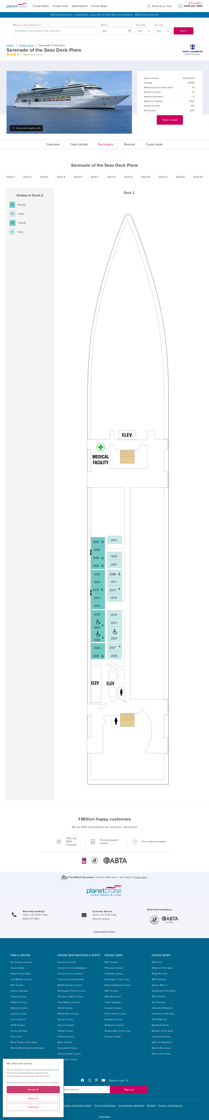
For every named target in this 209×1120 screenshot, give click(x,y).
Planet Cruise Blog (21, 973)
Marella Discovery (161, 1048)
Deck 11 (163, 177)
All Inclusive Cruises (21, 962)
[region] (33, 1088)
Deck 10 (145, 177)
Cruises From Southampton (72, 968)
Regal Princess (160, 973)
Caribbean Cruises (67, 1059)
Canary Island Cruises (69, 1053)
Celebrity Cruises (114, 973)
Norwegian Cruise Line (117, 979)
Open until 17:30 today (104, 914)
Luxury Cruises (19, 1013)
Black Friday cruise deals (24, 1042)
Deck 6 (78, 177)
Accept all (33, 1089)
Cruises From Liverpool (70, 973)
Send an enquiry (101, 918)
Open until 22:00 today (35, 914)
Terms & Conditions (105, 1105)
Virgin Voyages (113, 1002)
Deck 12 (180, 177)
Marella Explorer (160, 1025)
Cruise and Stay (19, 1030)
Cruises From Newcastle (71, 979)
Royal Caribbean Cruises (118, 985)
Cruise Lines (60, 6)
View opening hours (104, 931)
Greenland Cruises (68, 1048)
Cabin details (79, 144)
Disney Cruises (113, 1036)
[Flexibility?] (144, 30)
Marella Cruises (113, 996)
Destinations (80, 6)
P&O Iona (157, 962)
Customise (104, 1116)
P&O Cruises (111, 962)
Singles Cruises (19, 1002)
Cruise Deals (41, 6)
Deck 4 (44, 177)
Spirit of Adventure (162, 1042)
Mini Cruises (17, 985)
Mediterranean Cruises (70, 985)
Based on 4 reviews (33, 54)
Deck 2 (11, 177)
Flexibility (141, 25)
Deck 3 (28, 177)
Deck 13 (197, 177)
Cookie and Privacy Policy (77, 1105)
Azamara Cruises (114, 1019)
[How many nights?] (163, 30)
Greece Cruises (66, 1025)
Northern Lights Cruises (70, 996)
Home (10, 45)
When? (104, 25)
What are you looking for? (27, 25)
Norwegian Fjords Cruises (72, 990)
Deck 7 (95, 177)
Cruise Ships (99, 6)
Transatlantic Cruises (69, 1002)
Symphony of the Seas (164, 990)
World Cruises (65, 1008)
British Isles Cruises (68, 1013)
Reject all (33, 1098)
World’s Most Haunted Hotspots (28, 1048)
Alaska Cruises (65, 1019)
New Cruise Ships (161, 1053)
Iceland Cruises (66, 1036)
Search (183, 31)
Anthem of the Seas (162, 968)
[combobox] (55, 30)
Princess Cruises (114, 968)
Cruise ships (26, 45)
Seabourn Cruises (114, 1025)
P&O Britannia (159, 1019)
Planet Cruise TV (118, 1080)
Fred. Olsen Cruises (115, 1013)
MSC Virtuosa (159, 979)
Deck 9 (128, 177)
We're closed (195, 3)
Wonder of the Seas (162, 1030)
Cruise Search (18, 1019)
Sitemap (151, 1105)
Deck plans (105, 144)
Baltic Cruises (65, 1042)
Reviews (129, 144)
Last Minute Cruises (21, 979)
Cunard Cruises (113, 1008)
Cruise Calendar (19, 990)
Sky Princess (158, 1002)
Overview (53, 144)
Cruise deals (154, 144)
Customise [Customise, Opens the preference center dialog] (33, 1107)
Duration (159, 25)
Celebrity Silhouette (162, 1008)
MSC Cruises (111, 990)
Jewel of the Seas (161, 1036)
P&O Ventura (159, 996)
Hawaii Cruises (65, 1030)
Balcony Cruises (19, 1008)
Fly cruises (16, 1036)
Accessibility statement (131, 1105)
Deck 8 (111, 177)
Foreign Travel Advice (170, 1105)
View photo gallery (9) (26, 128)
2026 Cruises (18, 1025)
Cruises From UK (67, 962)
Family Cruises (18, 996)
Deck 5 (61, 177)
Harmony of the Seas (163, 1013)
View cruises (170, 120)
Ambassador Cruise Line (118, 1030)
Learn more (141, 877)
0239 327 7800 (193, 6)
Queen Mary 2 (159, 985)
